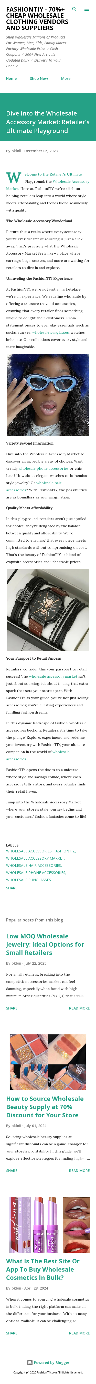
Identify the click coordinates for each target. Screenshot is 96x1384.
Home (11, 78)
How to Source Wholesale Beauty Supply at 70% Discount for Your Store (45, 1106)
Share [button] (11, 888)
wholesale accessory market (53, 676)
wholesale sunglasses (50, 332)
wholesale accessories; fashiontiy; (40, 851)
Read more (79, 1008)
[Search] (74, 9)
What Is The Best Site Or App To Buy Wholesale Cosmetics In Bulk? (43, 1269)
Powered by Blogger (48, 1362)
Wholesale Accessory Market (35, 858)
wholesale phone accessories (43, 468)
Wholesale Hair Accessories (33, 865)
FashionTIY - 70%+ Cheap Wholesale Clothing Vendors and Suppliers (37, 18)
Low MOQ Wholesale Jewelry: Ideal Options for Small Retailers (45, 944)
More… (67, 78)
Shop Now (39, 78)
